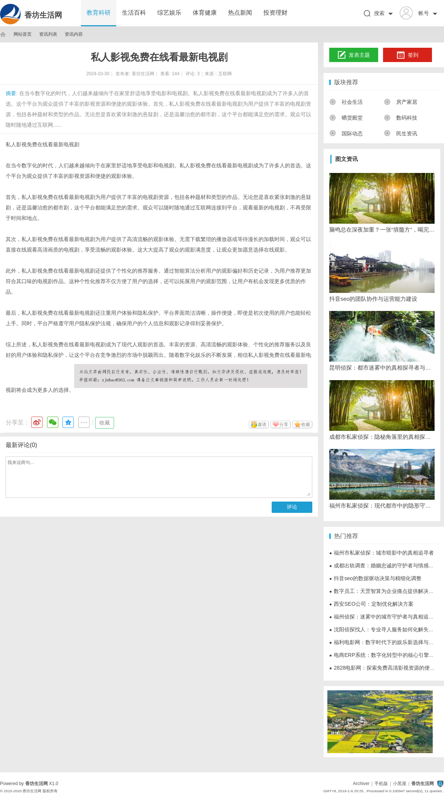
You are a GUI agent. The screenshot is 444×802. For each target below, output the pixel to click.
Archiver (361, 783)
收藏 (104, 423)
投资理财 (275, 12)
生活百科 (134, 12)
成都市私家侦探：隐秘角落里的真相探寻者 (382, 437)
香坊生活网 (43, 15)
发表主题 (354, 55)
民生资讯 (400, 133)
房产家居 (400, 102)
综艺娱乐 (169, 12)
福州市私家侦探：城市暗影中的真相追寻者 (381, 553)
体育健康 (205, 12)
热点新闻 (240, 12)
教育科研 (99, 12)
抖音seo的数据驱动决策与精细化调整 (375, 578)
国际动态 (346, 133)
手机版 (381, 783)
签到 (407, 55)
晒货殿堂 (346, 118)
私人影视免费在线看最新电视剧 (42, 144)
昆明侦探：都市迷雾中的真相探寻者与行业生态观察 (382, 367)
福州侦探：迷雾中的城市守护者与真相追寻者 (384, 617)
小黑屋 (399, 783)
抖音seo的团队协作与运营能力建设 (373, 299)
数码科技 (400, 118)
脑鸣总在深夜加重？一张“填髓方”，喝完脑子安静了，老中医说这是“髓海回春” (382, 229)
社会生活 (346, 102)
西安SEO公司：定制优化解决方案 (371, 604)
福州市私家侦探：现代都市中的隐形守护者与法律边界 (382, 505)
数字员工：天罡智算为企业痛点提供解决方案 (384, 591)
